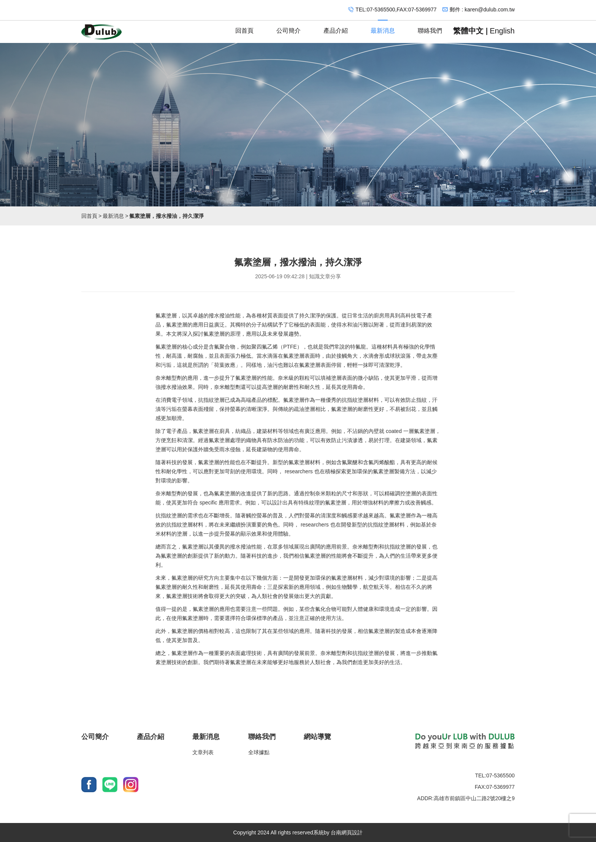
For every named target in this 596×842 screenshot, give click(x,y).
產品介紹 (335, 27)
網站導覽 (317, 737)
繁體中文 (468, 31)
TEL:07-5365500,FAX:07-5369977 (395, 9)
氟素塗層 (166, 315)
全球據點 (258, 752)
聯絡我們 (430, 27)
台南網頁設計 (347, 832)
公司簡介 (288, 27)
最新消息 (383, 27)
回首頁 (244, 27)
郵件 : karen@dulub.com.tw (482, 9)
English (502, 31)
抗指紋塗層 (211, 400)
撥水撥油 (219, 315)
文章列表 (203, 752)
